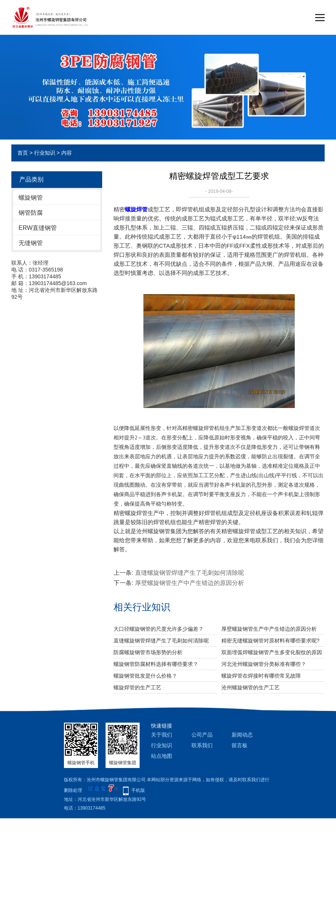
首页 (22, 153)
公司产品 (202, 735)
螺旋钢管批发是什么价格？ (145, 676)
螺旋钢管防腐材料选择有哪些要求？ (156, 664)
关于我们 (161, 735)
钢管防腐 (31, 212)
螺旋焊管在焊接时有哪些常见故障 (261, 676)
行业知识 (44, 153)
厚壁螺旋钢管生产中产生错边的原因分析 (189, 583)
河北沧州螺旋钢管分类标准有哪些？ (263, 664)
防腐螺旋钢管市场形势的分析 (148, 652)
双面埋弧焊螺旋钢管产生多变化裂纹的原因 (271, 652)
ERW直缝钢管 (38, 228)
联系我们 (202, 745)
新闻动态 (242, 735)
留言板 (239, 745)
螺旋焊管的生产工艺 (137, 687)
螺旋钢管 (31, 197)
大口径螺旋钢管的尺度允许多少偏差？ (159, 629)
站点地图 (161, 756)
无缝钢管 (31, 243)
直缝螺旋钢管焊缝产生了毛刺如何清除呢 (189, 572)
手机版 (138, 790)
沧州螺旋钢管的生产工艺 (250, 687)
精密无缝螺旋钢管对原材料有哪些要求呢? (270, 641)
